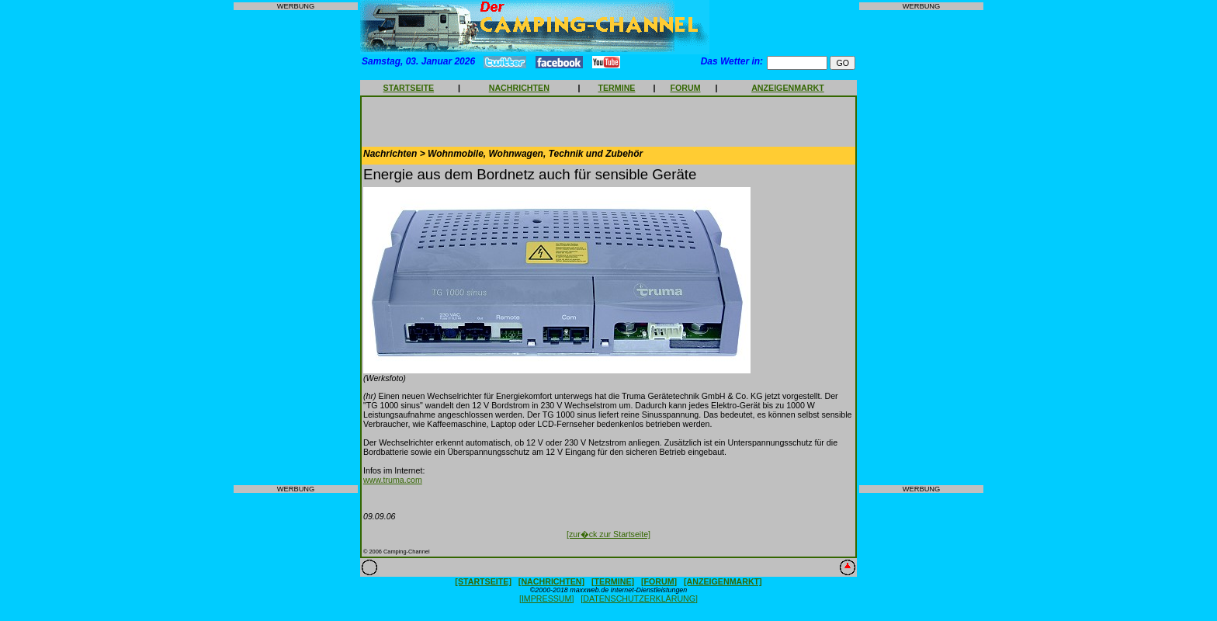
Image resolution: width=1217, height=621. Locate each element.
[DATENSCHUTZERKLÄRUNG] (639, 598)
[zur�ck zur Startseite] (608, 534)
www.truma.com (392, 479)
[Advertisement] (296, 247)
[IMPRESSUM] (546, 598)
